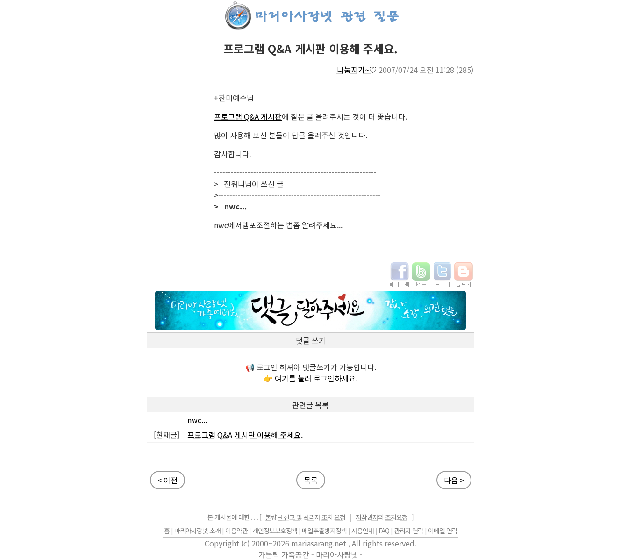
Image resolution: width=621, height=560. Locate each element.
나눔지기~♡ (357, 69)
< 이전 (167, 480)
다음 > (454, 480)
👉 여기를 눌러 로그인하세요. (310, 378)
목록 (311, 480)
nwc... (197, 419)
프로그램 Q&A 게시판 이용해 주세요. (245, 434)
